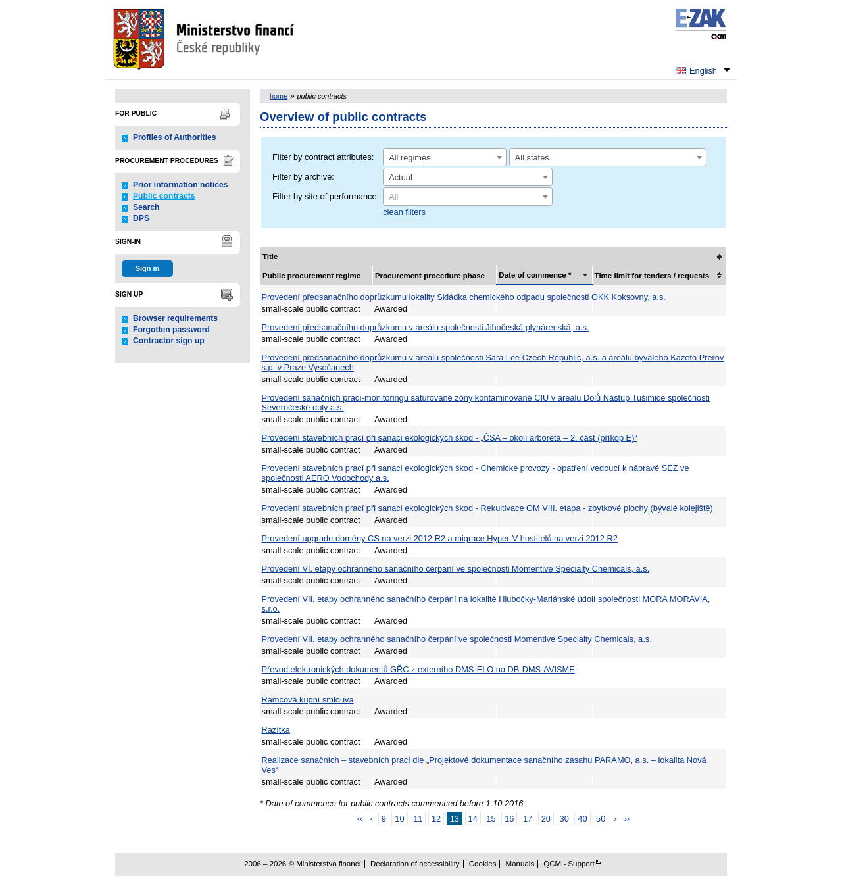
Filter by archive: (303, 177)
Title (270, 256)
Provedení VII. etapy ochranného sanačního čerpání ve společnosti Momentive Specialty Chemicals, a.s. (457, 639)
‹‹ (360, 819)
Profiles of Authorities (174, 137)
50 (600, 819)
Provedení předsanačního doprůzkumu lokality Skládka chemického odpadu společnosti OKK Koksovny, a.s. (464, 297)
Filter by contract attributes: (323, 157)
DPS (141, 218)
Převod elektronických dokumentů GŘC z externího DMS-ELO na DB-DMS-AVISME (418, 669)
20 (546, 819)
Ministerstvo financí (205, 39)
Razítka (276, 730)
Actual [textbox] (400, 177)
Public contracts (164, 196)
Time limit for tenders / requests (652, 276)
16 (509, 819)
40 (582, 819)
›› (627, 819)
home (278, 96)
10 (399, 819)
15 (490, 819)
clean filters (404, 212)
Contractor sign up (169, 340)
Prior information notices (180, 184)
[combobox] (445, 157)
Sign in (147, 268)
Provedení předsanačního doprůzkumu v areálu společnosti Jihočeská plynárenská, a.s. (425, 327)
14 (473, 819)
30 (564, 819)
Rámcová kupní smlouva (308, 699)
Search (146, 207)
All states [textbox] (532, 157)
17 (527, 819)
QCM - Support (568, 864)
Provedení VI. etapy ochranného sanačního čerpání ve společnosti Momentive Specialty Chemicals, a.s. (456, 569)
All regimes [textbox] (409, 157)
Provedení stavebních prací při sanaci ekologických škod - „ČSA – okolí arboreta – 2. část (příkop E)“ (449, 438)
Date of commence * (535, 275)
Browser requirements (175, 318)
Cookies (483, 864)
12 (436, 819)
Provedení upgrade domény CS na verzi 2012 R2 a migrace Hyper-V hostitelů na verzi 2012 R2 (440, 538)
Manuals (520, 864)
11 (417, 819)
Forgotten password (171, 329)
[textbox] (468, 197)
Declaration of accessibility (415, 864)
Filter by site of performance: (325, 196)
